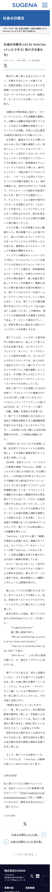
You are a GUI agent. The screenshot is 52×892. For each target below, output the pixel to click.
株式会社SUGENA (15, 870)
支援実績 (30, 887)
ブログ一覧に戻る (24, 854)
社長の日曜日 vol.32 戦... (25, 834)
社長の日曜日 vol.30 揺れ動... (27, 841)
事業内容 (9, 887)
